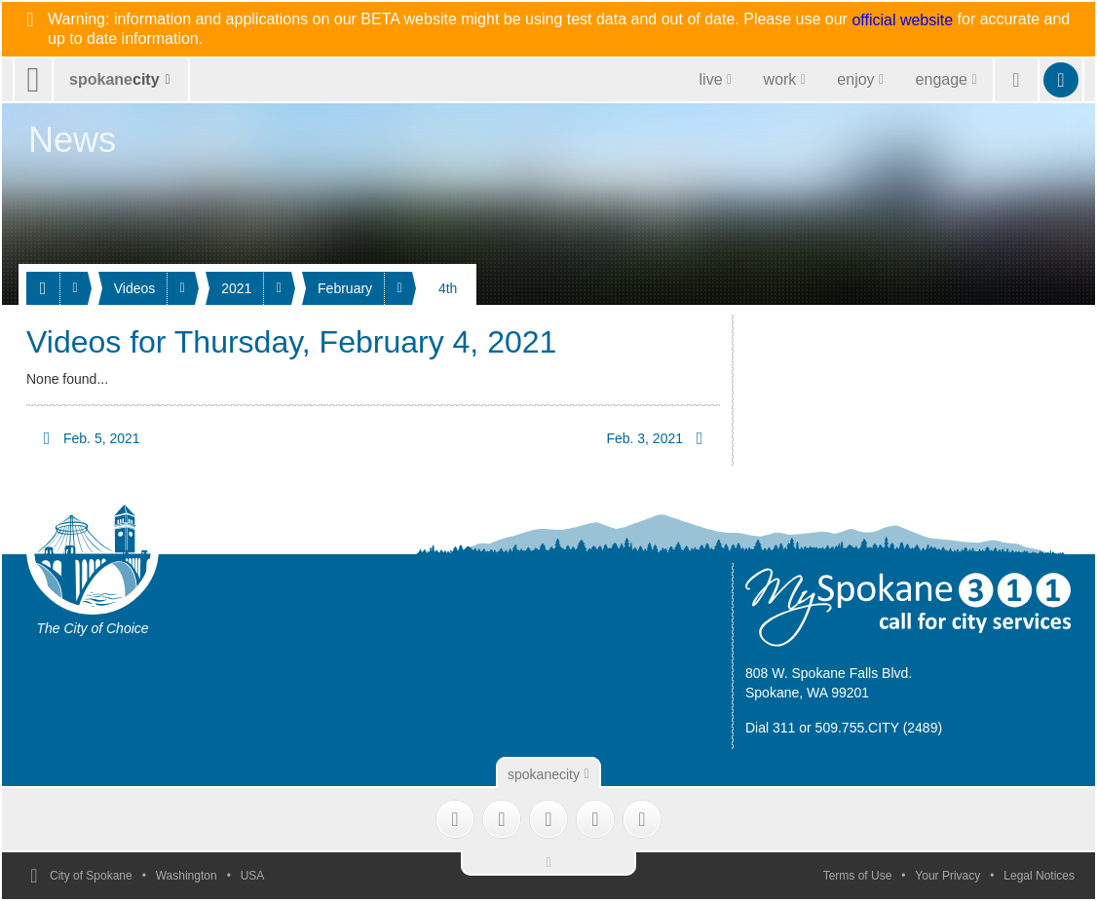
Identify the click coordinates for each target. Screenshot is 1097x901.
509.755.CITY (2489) (879, 727)
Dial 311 (770, 727)
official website (902, 20)
